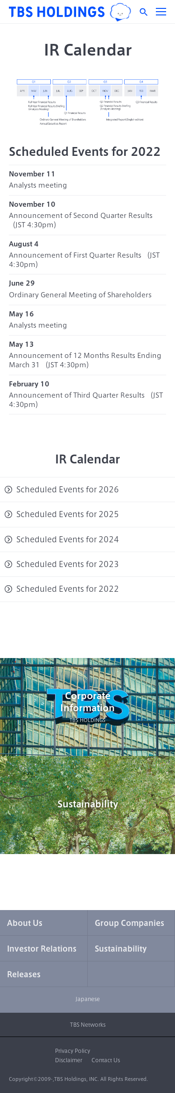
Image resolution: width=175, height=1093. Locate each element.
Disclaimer (68, 1060)
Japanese (88, 999)
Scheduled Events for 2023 (67, 564)
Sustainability (87, 803)
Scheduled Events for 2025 (67, 514)
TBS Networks (87, 1024)
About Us (24, 923)
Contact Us (105, 1060)
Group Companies (129, 923)
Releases (24, 974)
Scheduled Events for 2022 (67, 589)
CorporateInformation (87, 707)
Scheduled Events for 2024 (67, 539)
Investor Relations (42, 949)
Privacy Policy (72, 1050)
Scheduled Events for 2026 (67, 489)
